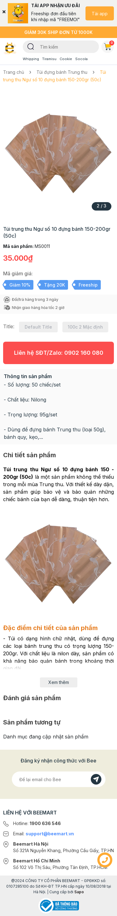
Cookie (66, 59)
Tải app (100, 13)
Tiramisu (49, 59)
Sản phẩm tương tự (32, 722)
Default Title (38, 327)
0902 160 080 (83, 352)
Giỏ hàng (109, 45)
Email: (43, 833)
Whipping (31, 59)
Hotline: (37, 823)
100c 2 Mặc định (85, 327)
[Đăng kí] (96, 779)
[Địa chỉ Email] (58, 779)
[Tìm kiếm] (30, 46)
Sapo (79, 892)
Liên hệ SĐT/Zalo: (58, 352)
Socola (81, 59)
